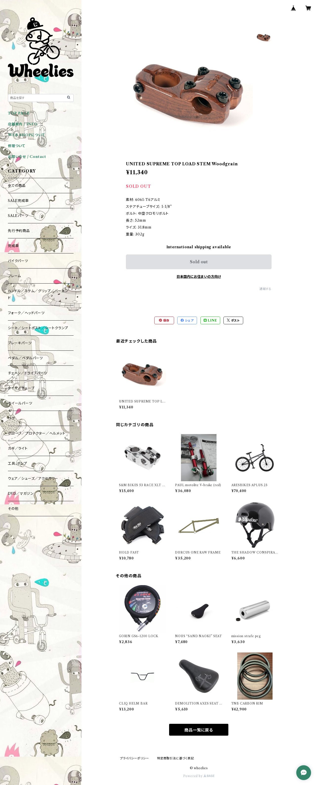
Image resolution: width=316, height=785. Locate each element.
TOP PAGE (19, 113)
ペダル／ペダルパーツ (25, 358)
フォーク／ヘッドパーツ (26, 313)
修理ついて (16, 146)
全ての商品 (17, 185)
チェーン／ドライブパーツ (27, 373)
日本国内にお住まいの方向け (199, 276)
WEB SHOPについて (26, 135)
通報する (265, 289)
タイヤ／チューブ (21, 388)
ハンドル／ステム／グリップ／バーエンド (38, 294)
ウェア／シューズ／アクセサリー (33, 478)
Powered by (199, 776)
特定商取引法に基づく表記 (175, 758)
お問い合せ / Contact (27, 156)
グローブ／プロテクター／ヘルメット (36, 433)
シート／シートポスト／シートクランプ (38, 328)
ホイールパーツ (20, 403)
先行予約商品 (19, 231)
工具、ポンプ (17, 463)
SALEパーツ (18, 215)
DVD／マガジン (20, 493)
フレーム (14, 276)
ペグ (11, 418)
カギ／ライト (18, 448)
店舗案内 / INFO (23, 124)
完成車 (13, 246)
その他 (13, 508)
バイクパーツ (18, 261)
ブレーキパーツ (20, 343)
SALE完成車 (18, 200)
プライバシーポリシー (134, 758)
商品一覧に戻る (198, 730)
